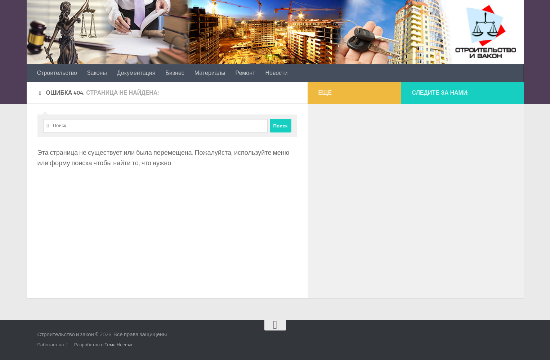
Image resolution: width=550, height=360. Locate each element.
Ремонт (245, 72)
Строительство (57, 72)
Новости (276, 72)
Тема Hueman (119, 344)
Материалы (209, 72)
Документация (136, 72)
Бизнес (174, 72)
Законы (97, 72)
